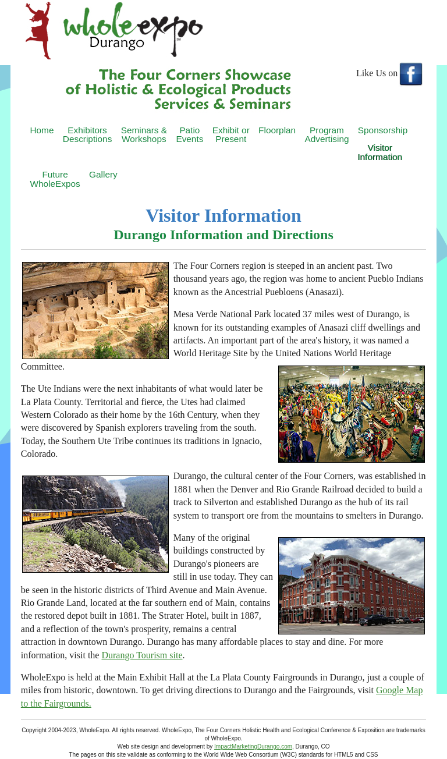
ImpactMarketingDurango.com (253, 746)
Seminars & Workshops (144, 134)
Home (42, 130)
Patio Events (189, 134)
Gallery (103, 174)
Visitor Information (380, 152)
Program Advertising (326, 134)
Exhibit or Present (231, 134)
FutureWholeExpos (55, 178)
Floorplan (277, 130)
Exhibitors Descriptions (87, 134)
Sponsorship (382, 130)
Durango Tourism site (141, 655)
